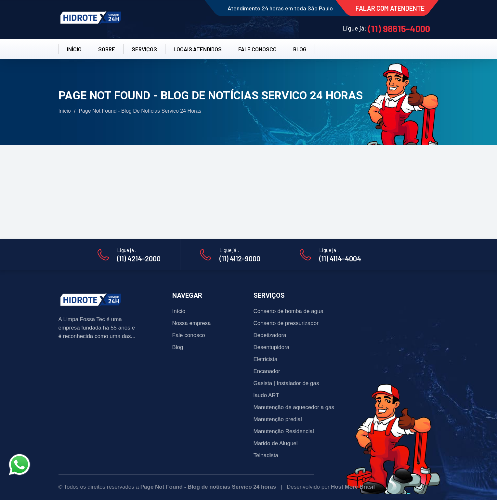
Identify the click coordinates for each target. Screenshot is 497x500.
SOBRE (106, 49)
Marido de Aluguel (276, 443)
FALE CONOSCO (257, 49)
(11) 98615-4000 (399, 28)
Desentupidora (272, 347)
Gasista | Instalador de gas (286, 383)
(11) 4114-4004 (340, 258)
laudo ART (266, 395)
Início (65, 111)
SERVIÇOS (144, 49)
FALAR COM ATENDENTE (390, 8)
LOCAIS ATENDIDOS (198, 49)
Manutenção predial (278, 419)
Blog (177, 347)
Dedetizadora (270, 335)
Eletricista (266, 359)
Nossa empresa (191, 323)
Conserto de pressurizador (286, 323)
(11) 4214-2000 (139, 258)
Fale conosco (188, 335)
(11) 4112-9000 (239, 258)
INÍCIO (74, 49)
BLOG (300, 49)
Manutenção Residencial (284, 431)
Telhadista (266, 455)
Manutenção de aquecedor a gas (294, 407)
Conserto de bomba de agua (289, 311)
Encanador (267, 371)
